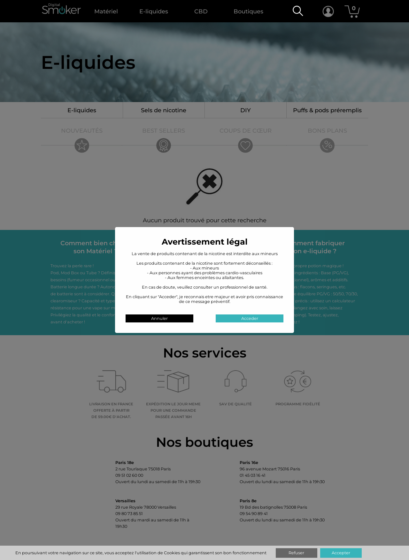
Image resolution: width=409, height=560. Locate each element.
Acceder (249, 318)
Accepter (341, 552)
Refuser (296, 552)
